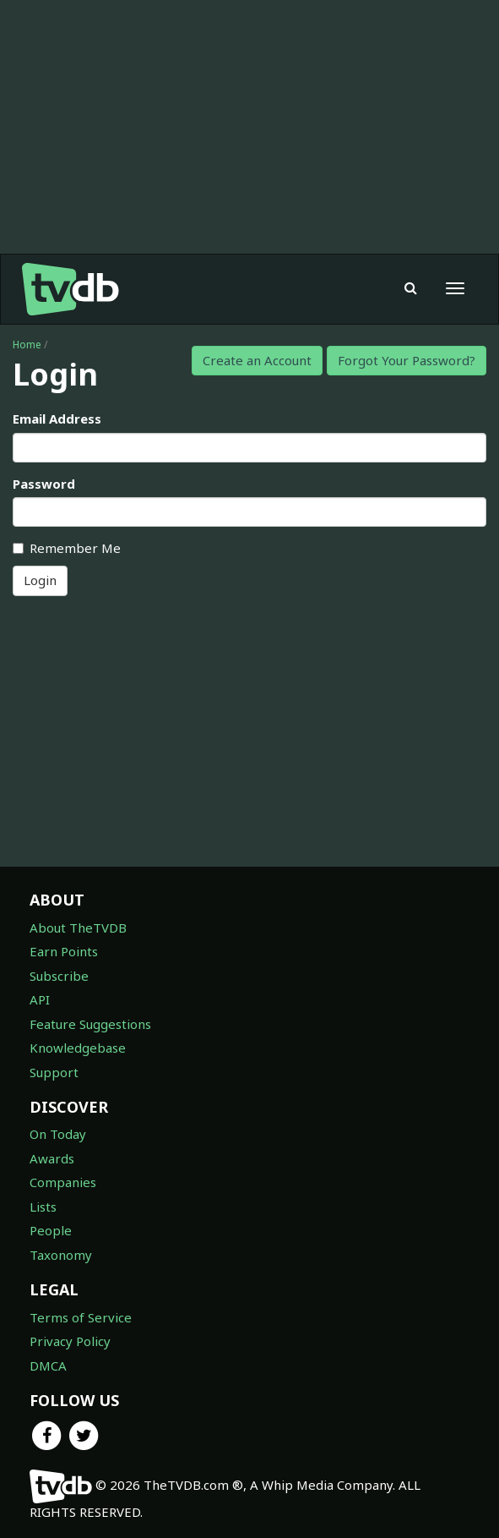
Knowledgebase (78, 1047)
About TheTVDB (78, 927)
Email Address (57, 418)
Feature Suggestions (90, 1023)
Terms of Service (81, 1317)
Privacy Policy (70, 1341)
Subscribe (59, 975)
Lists (43, 1206)
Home (27, 344)
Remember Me (67, 547)
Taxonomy (61, 1254)
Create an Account (257, 360)
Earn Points (64, 951)
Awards (52, 1158)
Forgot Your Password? (406, 360)
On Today (58, 1133)
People (51, 1230)
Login (40, 580)
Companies (63, 1182)
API (40, 999)
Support (54, 1072)
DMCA (48, 1365)
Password (44, 483)
